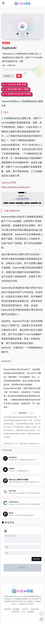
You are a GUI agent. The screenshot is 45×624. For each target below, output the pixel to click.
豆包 (23, 612)
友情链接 (30, 612)
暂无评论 (9, 522)
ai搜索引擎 (6, 43)
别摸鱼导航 (35, 609)
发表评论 (36, 559)
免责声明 (7, 609)
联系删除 (16, 609)
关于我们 (25, 609)
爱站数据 (12, 377)
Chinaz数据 (24, 377)
